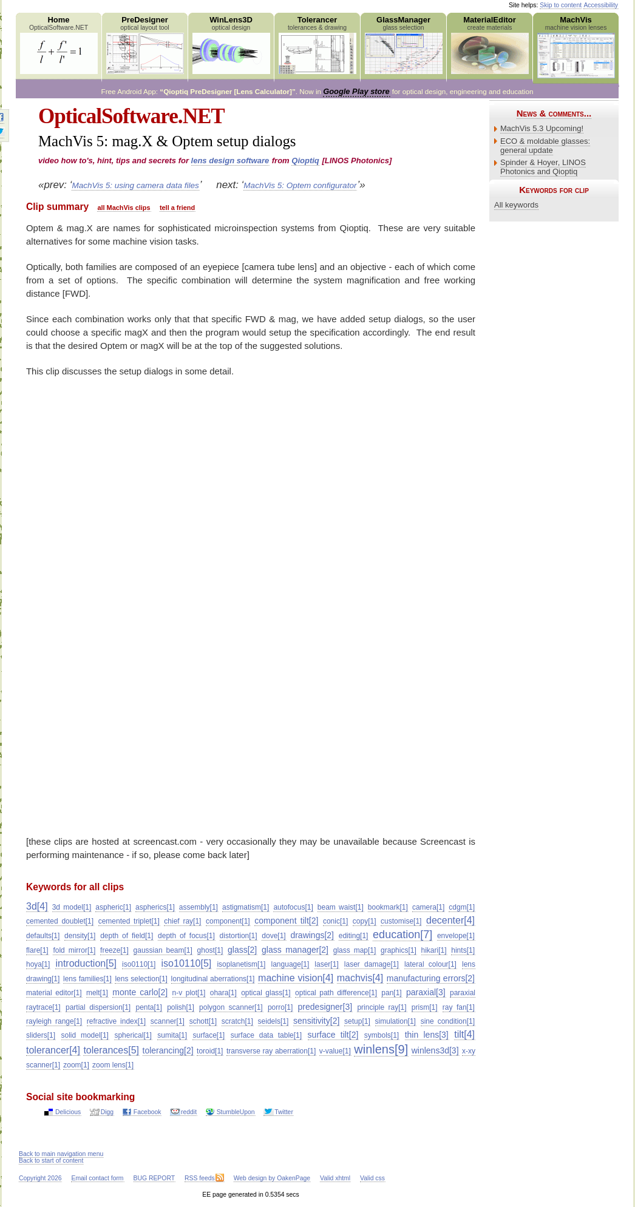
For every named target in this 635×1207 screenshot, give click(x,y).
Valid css (372, 1178)
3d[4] (37, 906)
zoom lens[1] (113, 1065)
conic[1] (335, 921)
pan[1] (391, 993)
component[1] (228, 921)
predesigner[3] (325, 1007)
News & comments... (554, 113)
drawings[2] (312, 935)
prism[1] (425, 1007)
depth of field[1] (126, 935)
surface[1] (208, 1035)
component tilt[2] (286, 920)
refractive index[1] (116, 1021)
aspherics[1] (155, 907)
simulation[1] (395, 1021)
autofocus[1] (293, 907)
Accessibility (600, 5)
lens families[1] (87, 979)
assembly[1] (198, 907)
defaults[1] (42, 935)
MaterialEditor (490, 44)
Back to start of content (51, 1160)
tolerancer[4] (53, 1050)
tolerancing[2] (168, 1050)
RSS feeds (200, 1178)
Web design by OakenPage (272, 1178)
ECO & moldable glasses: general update (545, 146)
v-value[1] (335, 1051)
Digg (107, 1112)
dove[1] (273, 935)
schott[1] (203, 1021)
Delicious (68, 1112)
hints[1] (463, 950)
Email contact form (97, 1178)
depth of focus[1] (186, 935)
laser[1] (326, 964)
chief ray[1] (182, 921)
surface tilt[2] (333, 1035)
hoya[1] (38, 964)
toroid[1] (210, 1051)
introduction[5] (86, 963)
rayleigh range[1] (54, 1021)
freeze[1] (114, 950)
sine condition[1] (448, 1021)
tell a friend (177, 207)
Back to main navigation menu (61, 1154)
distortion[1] (238, 935)
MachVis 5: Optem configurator (299, 185)
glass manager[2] (295, 950)
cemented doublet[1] (59, 921)
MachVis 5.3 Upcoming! (541, 128)
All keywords (516, 204)
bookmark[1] (388, 907)
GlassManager (403, 44)
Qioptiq (305, 160)
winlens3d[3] (435, 1050)
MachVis (576, 46)
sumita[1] (172, 1035)
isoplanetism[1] (241, 964)
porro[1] (280, 1007)
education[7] (402, 934)
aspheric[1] (113, 907)
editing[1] (353, 935)
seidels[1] (273, 1021)
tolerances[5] (111, 1050)
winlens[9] (381, 1049)
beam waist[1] (341, 907)
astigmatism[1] (245, 907)
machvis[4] (360, 978)
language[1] (290, 964)
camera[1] (428, 907)
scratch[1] (237, 1021)
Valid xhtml (335, 1178)
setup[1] (357, 1021)
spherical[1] (132, 1035)
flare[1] (37, 950)
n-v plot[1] (189, 993)
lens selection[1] (141, 979)
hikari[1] (434, 950)
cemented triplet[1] (129, 921)
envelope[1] (456, 935)
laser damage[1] (371, 964)
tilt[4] (464, 1034)
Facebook (147, 1112)
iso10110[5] (186, 963)
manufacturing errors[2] (431, 978)
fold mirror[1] (74, 950)
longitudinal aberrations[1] (213, 979)
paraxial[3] (426, 992)
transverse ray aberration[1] (271, 1051)
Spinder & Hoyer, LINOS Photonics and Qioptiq (543, 167)
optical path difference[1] (336, 993)
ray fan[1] (459, 1007)
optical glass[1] (266, 993)
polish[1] (180, 1007)
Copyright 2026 (40, 1178)
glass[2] (242, 950)
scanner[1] (168, 1021)
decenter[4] (450, 920)
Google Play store (356, 91)
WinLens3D (231, 44)
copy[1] (364, 921)
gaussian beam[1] (163, 950)
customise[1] (401, 921)
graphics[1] (398, 950)
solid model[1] (85, 1035)
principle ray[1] (381, 1007)
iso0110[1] (138, 964)
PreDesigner (145, 44)
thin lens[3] (427, 1035)
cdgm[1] (462, 907)
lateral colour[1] (430, 964)
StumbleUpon (236, 1112)
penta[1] (148, 1007)
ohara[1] (223, 993)
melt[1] (97, 993)
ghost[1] (210, 950)
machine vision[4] (295, 978)
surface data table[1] (266, 1035)
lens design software (230, 160)
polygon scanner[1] (231, 1007)
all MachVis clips (123, 207)
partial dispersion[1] (98, 1007)
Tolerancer (317, 44)
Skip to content (561, 5)
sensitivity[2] (316, 1021)
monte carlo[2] (140, 992)
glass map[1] (354, 950)
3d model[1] (72, 907)
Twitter (283, 1112)
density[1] (79, 935)
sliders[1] (40, 1035)
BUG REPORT (154, 1178)
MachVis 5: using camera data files (135, 185)
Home (59, 44)
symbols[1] (381, 1035)
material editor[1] (54, 993)
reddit (189, 1112)
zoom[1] (76, 1065)
